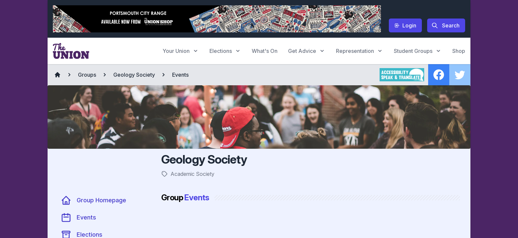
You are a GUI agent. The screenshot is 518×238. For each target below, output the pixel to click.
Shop (458, 51)
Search (445, 25)
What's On (265, 51)
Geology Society (134, 74)
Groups (87, 74)
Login (405, 25)
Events (180, 74)
